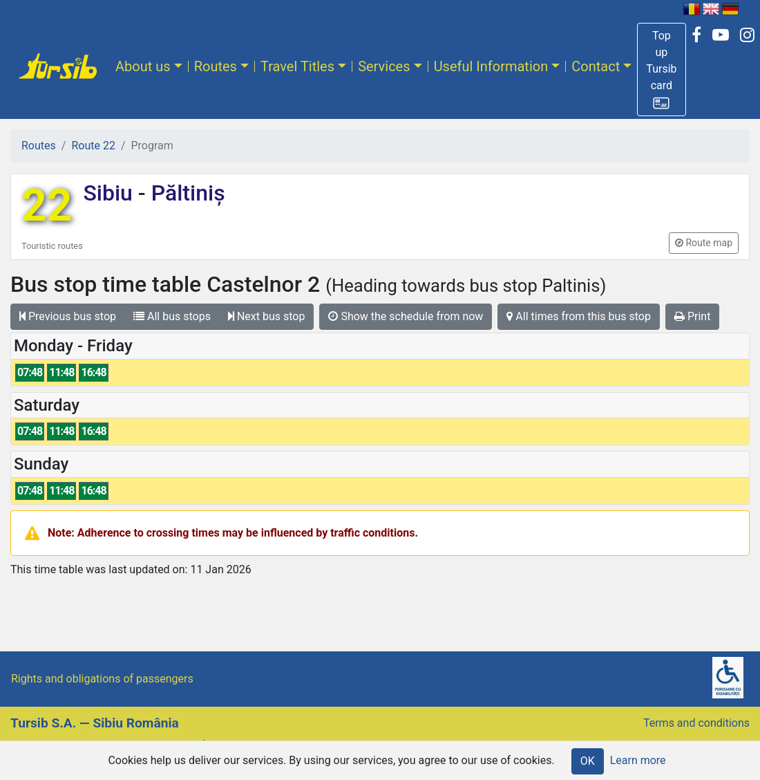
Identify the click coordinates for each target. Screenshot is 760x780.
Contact (595, 66)
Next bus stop (266, 316)
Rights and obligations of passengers (102, 678)
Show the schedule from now (405, 316)
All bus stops (172, 316)
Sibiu (110, 193)
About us (143, 66)
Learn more (638, 760)
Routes (215, 66)
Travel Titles (297, 66)
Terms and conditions (696, 723)
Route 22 (93, 145)
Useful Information (491, 66)
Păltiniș (185, 193)
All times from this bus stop (578, 316)
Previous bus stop (67, 316)
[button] (661, 69)
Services (384, 66)
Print (692, 316)
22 (46, 206)
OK (587, 761)
